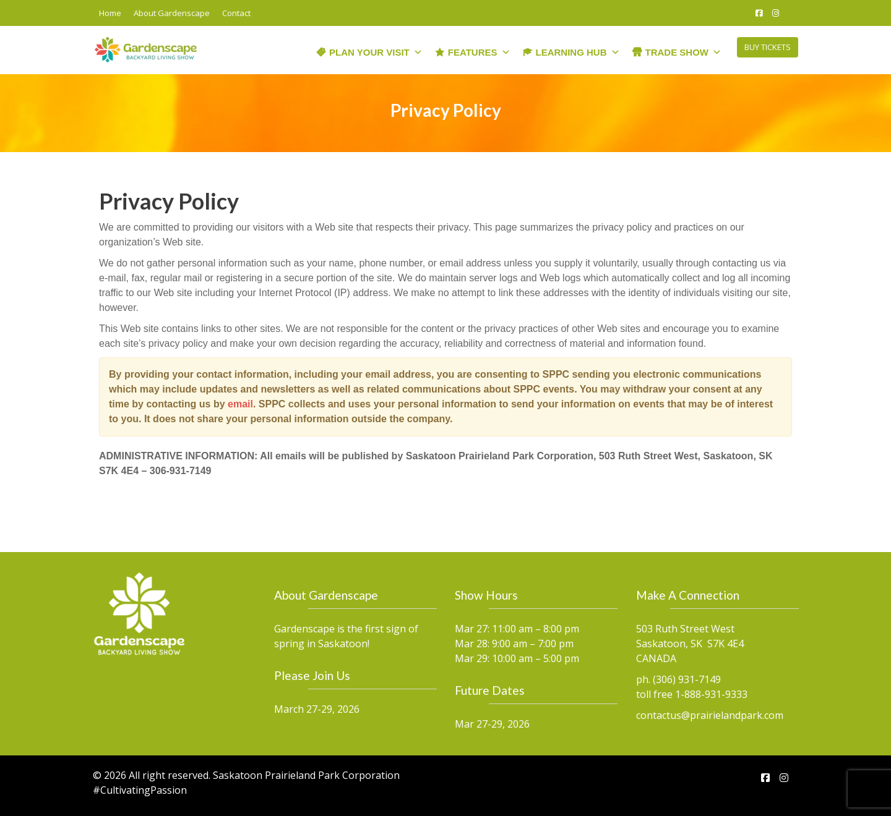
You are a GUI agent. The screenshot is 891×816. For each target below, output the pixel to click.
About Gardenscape (172, 13)
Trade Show (683, 48)
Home (110, 13)
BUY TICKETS (767, 47)
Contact (236, 13)
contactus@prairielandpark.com (710, 714)
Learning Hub (578, 48)
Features (479, 48)
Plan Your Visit (376, 48)
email (240, 404)
